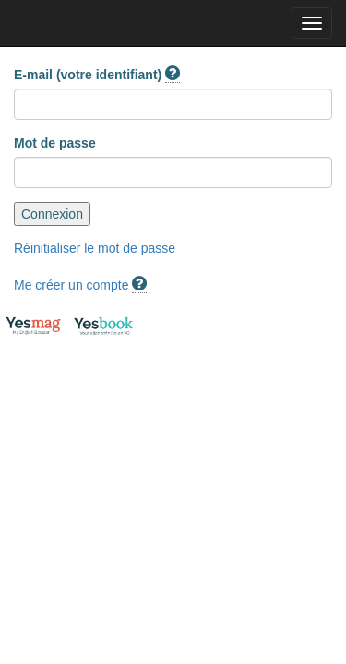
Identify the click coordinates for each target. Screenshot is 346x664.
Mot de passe (55, 143)
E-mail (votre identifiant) (97, 75)
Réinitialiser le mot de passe (94, 248)
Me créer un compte (71, 285)
